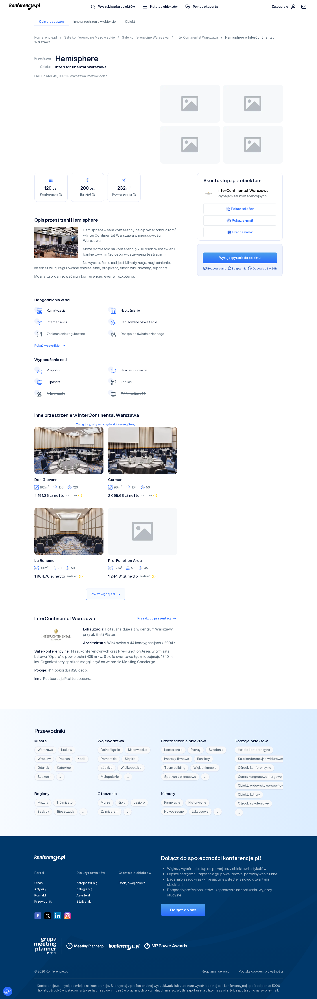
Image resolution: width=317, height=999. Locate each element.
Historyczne (197, 802)
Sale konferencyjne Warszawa (146, 37)
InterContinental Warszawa (197, 37)
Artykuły (40, 889)
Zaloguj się (84, 889)
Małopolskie (110, 777)
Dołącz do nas (183, 910)
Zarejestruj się (87, 883)
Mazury (43, 802)
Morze (105, 802)
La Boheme (44, 560)
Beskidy (43, 811)
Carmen (115, 479)
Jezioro (139, 802)
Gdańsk (43, 767)
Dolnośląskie (110, 750)
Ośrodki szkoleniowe (253, 803)
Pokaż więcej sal (105, 594)
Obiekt (130, 21)
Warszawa (78, 76)
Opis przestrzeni (51, 21)
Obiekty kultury (249, 794)
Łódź (81, 759)
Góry (121, 802)
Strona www (240, 232)
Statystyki (83, 901)
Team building (174, 767)
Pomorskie (109, 759)
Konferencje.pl (46, 37)
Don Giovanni (46, 479)
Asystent (83, 895)
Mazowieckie (137, 750)
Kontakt (40, 895)
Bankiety (203, 759)
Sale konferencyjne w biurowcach (262, 759)
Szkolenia (216, 750)
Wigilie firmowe (205, 767)
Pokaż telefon (240, 208)
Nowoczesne (174, 811)
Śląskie (130, 759)
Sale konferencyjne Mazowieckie (90, 37)
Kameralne (172, 802)
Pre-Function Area (125, 560)
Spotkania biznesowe (180, 777)
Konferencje (173, 750)
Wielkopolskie (131, 767)
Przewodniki (43, 901)
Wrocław (44, 759)
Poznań (64, 759)
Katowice (64, 767)
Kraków (66, 750)
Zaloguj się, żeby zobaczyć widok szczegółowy (105, 424)
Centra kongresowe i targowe (260, 777)
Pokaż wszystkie (49, 345)
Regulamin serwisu (216, 971)
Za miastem (109, 811)
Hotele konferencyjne (254, 750)
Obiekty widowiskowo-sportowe (262, 785)
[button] (160, 7)
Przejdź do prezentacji (156, 618)
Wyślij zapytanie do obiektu (239, 258)
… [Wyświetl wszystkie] (60, 777)
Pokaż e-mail (240, 220)
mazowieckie (97, 76)
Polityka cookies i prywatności (261, 971)
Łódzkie (106, 767)
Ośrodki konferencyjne (254, 767)
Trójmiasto (64, 802)
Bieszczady (65, 811)
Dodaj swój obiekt (132, 883)
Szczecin (44, 777)
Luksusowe (200, 811)
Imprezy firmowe (176, 759)
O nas (38, 883)
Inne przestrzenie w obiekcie (95, 21)
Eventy (196, 750)
